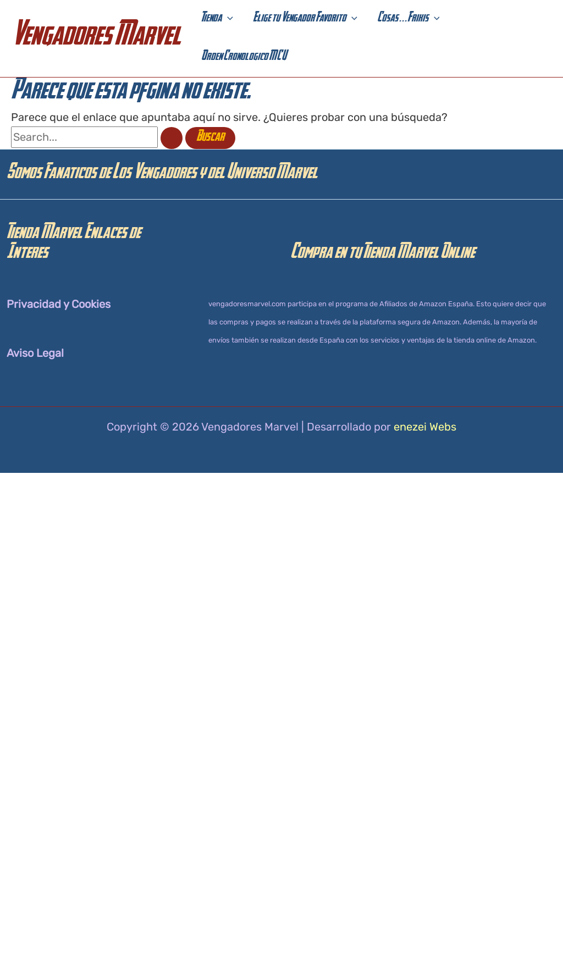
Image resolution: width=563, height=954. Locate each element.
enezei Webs (425, 426)
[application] (227, 19)
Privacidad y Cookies (59, 304)
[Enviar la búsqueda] (172, 138)
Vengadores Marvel (95, 38)
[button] (217, 19)
